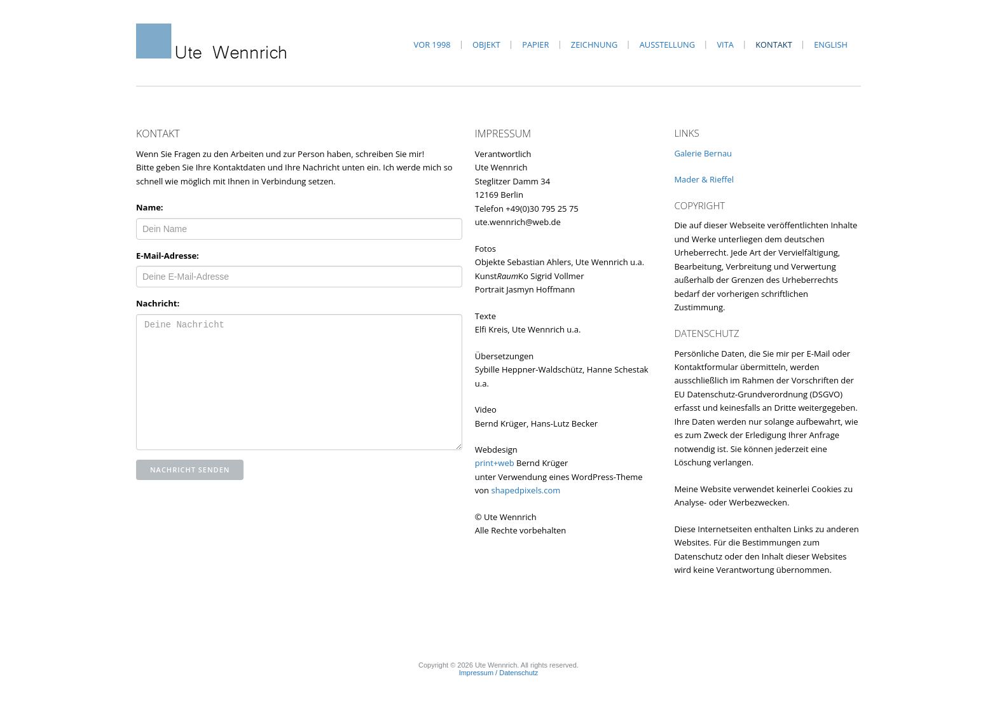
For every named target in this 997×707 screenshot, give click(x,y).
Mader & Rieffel (704, 179)
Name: (149, 207)
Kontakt (773, 44)
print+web (494, 463)
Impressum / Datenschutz (499, 672)
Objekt (486, 44)
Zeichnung (594, 44)
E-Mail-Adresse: (167, 255)
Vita (725, 44)
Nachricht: (157, 303)
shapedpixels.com (525, 490)
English (831, 44)
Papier (535, 44)
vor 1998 (432, 44)
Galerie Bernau (703, 153)
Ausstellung (667, 44)
